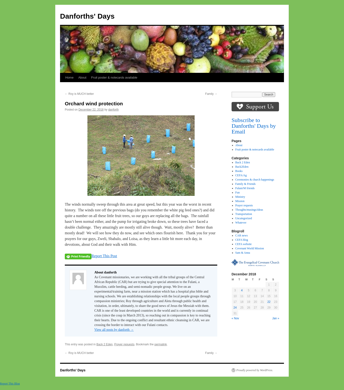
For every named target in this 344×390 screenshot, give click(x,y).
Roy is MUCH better (79, 94)
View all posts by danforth (114, 329)
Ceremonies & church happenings (254, 179)
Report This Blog (10, 383)
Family (211, 94)
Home (69, 77)
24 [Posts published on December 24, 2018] (235, 307)
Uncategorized (243, 218)
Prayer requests (124, 344)
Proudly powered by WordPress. (254, 370)
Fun (237, 192)
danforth (113, 109)
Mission (240, 201)
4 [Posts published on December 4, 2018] (242, 290)
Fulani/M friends (245, 188)
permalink (160, 344)
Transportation (243, 214)
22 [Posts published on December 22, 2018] (268, 302)
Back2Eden (241, 166)
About (82, 77)
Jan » (275, 318)
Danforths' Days (87, 16)
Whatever (241, 222)
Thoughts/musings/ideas (249, 209)
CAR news (241, 235)
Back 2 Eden (104, 344)
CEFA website (243, 244)
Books (239, 171)
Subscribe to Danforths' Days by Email (254, 126)
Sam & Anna (242, 252)
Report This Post (104, 256)
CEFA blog (241, 239)
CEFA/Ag (241, 175)
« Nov (235, 318)
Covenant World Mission (249, 248)
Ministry (240, 196)
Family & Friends (245, 184)
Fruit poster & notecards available (114, 77)
